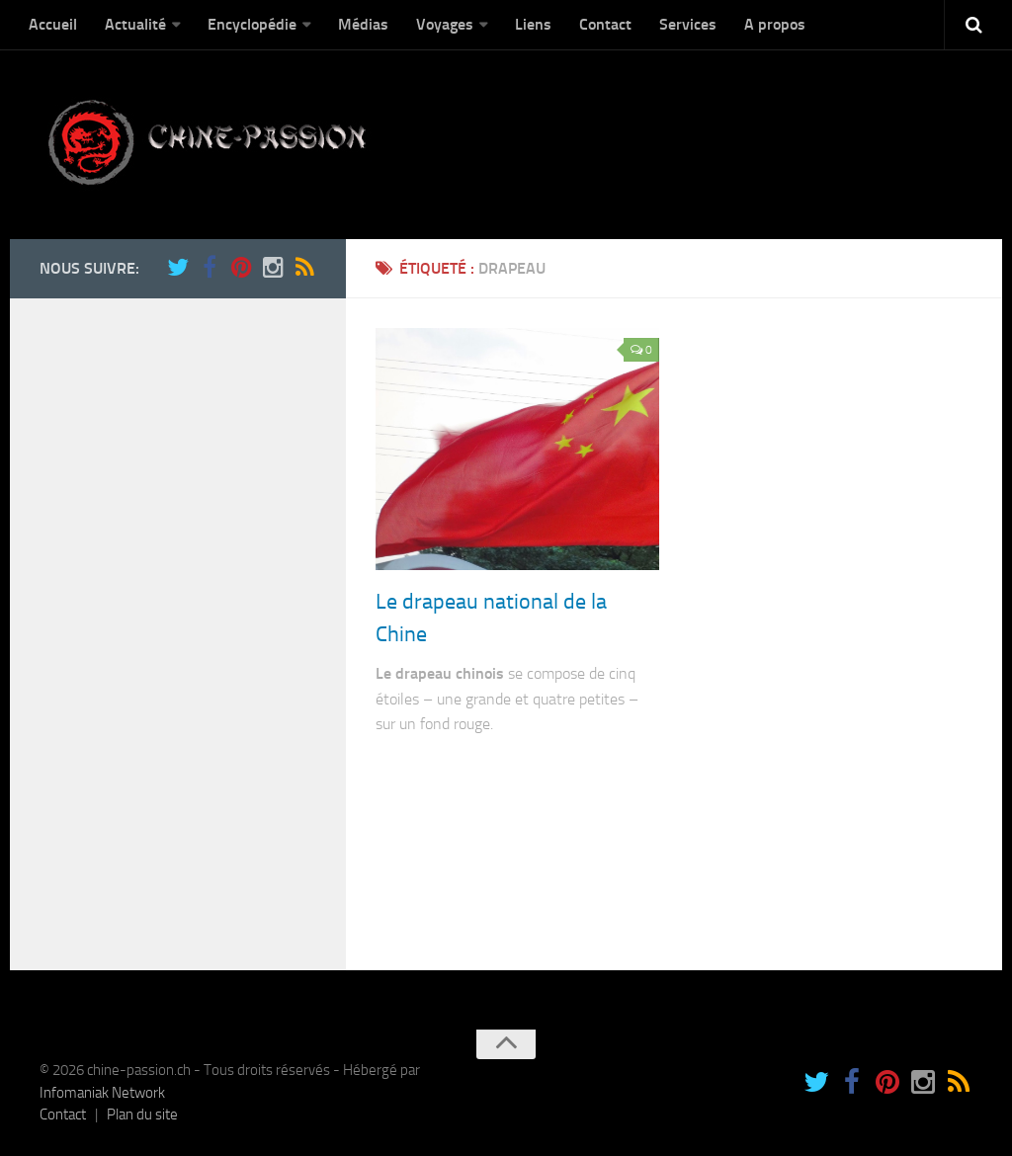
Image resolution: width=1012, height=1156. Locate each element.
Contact (605, 24)
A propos (774, 24)
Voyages (444, 24)
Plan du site (142, 1114)
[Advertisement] (168, 624)
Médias (363, 24)
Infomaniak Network (102, 1093)
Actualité (135, 24)
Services (688, 24)
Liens (533, 24)
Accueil (53, 24)
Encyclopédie (252, 24)
